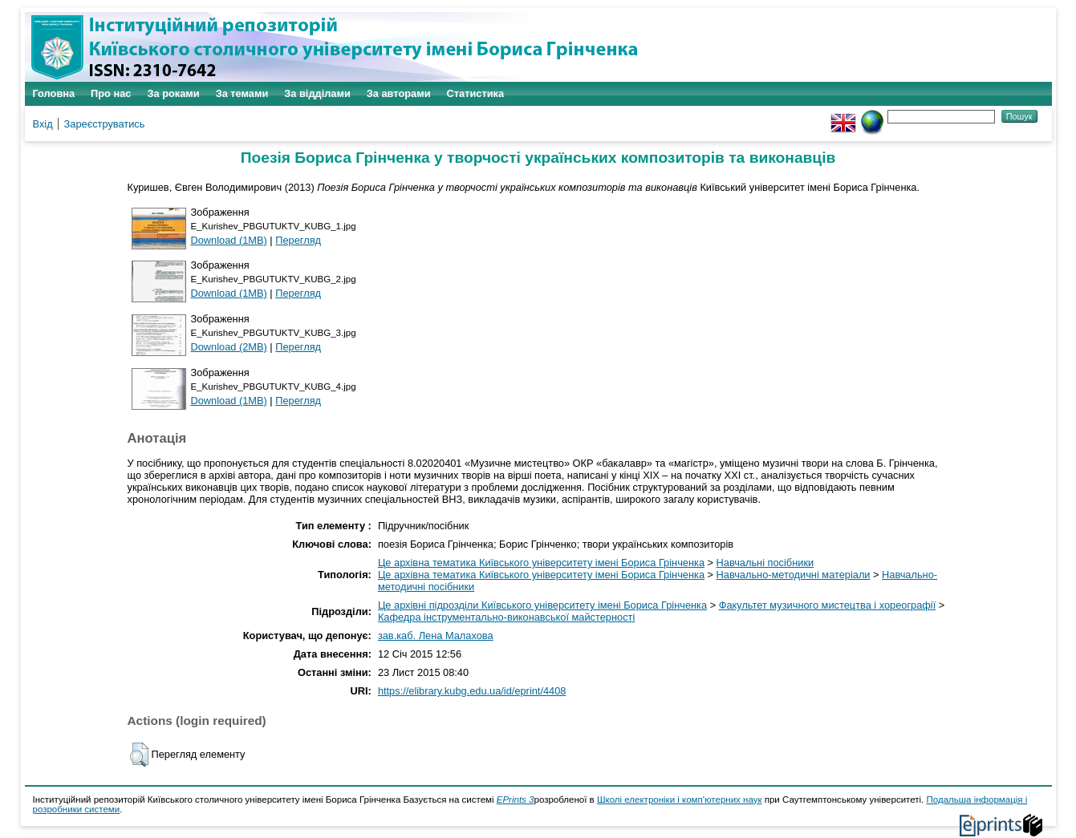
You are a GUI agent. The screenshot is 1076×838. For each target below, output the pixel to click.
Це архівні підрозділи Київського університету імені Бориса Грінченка (542, 605)
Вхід (43, 124)
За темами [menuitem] (242, 93)
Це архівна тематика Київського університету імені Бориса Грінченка (541, 563)
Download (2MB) (229, 347)
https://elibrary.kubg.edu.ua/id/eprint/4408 (472, 691)
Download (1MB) (229, 240)
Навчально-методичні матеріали (794, 575)
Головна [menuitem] (54, 93)
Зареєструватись (104, 124)
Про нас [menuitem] (111, 93)
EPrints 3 (515, 799)
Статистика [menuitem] (476, 93)
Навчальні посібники (765, 563)
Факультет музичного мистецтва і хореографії (827, 605)
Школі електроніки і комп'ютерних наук (679, 799)
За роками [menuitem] (173, 93)
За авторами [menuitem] (399, 93)
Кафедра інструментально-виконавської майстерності (506, 617)
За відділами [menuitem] (317, 93)
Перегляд (298, 240)
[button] (139, 755)
